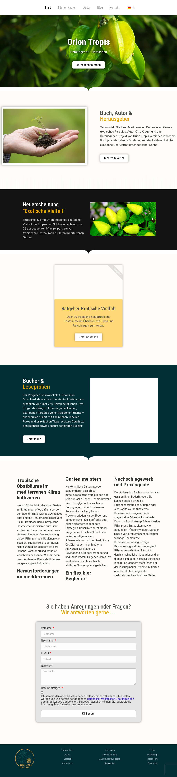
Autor (86, 7)
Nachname (47, 640)
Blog (100, 7)
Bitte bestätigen (51, 688)
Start (48, 7)
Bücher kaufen (67, 7)
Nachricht (46, 665)
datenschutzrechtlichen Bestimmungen (110, 699)
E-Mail (45, 653)
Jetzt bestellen (88, 337)
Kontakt (114, 7)
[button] (93, 219)
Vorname (46, 628)
